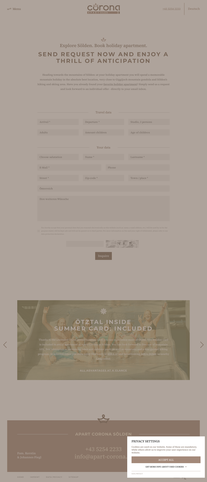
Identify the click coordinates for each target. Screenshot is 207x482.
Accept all (166, 460)
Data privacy (137, 474)
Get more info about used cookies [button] (166, 466)
